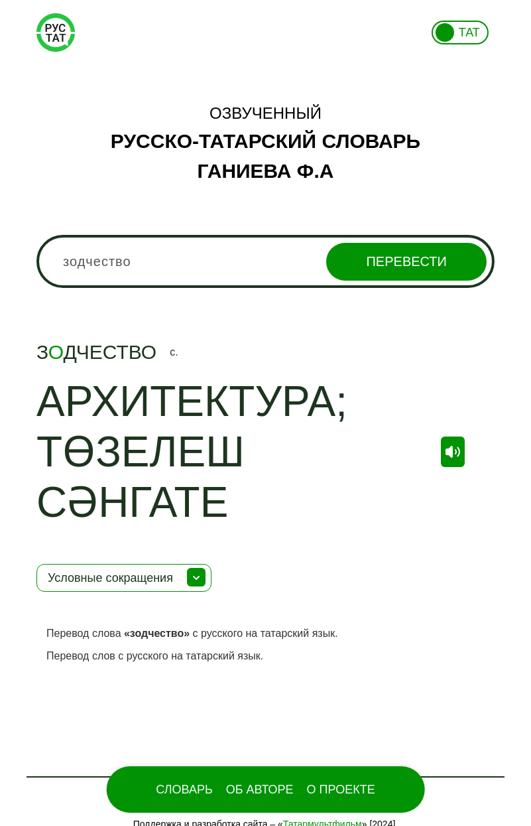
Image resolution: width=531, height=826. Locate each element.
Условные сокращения (110, 578)
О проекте (341, 789)
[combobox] (265, 261)
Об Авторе (260, 789)
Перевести (406, 261)
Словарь (184, 789)
